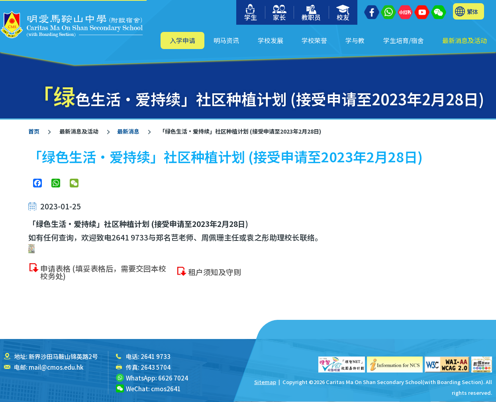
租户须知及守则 (214, 277)
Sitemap (265, 382)
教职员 (311, 13)
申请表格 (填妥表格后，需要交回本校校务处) (103, 277)
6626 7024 (173, 378)
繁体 (472, 11)
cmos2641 (166, 388)
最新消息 (128, 131)
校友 (343, 13)
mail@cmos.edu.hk (56, 367)
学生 (250, 13)
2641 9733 (156, 356)
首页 (33, 131)
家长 (279, 13)
